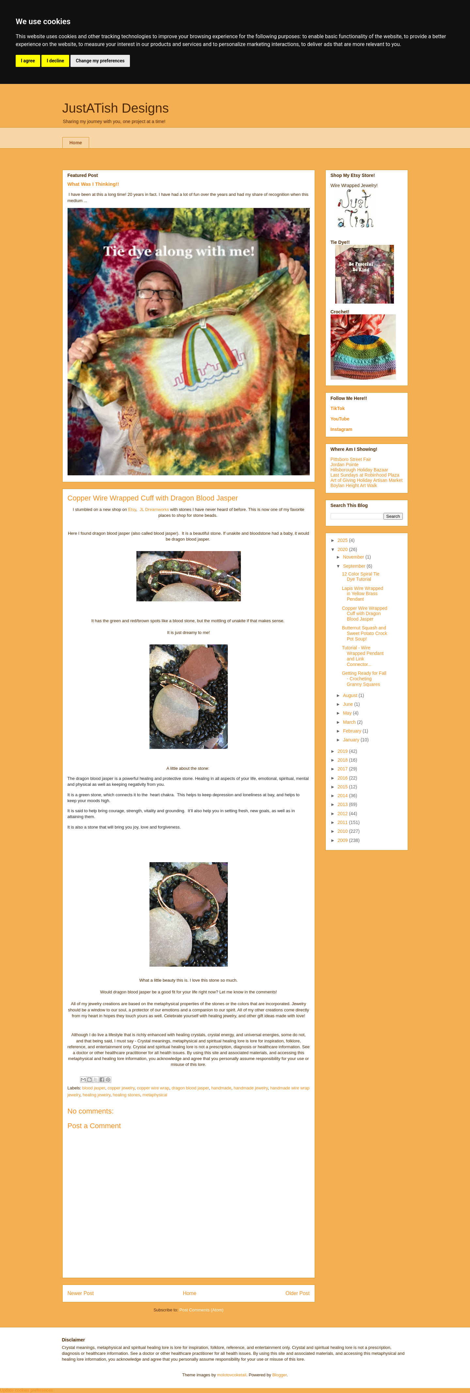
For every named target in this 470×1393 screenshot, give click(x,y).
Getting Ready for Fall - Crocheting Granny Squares (364, 679)
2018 (343, 760)
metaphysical (155, 1094)
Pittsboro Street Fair (351, 459)
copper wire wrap (153, 1087)
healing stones (126, 1094)
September (355, 566)
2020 (343, 549)
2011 (343, 822)
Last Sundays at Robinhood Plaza (365, 475)
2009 (343, 840)
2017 (343, 768)
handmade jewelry (251, 1087)
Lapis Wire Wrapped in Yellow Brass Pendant (362, 594)
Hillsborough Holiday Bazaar (359, 469)
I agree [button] (28, 60)
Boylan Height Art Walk (354, 485)
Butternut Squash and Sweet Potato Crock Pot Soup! (364, 633)
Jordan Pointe (345, 464)
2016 (343, 778)
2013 (343, 804)
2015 (343, 786)
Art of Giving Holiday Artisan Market (367, 480)
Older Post (298, 1293)
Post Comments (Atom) (202, 1309)
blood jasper (93, 1087)
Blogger (279, 1374)
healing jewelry (96, 1094)
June (348, 704)
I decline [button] (55, 60)
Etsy (132, 509)
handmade (221, 1087)
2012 (343, 813)
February (353, 731)
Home (76, 142)
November (354, 557)
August (350, 695)
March (350, 722)
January (352, 739)
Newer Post (81, 1293)
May (348, 713)
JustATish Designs (115, 108)
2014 (343, 795)
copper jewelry (120, 1087)
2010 (343, 831)
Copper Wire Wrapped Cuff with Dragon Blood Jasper (364, 614)
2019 (343, 751)
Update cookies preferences (26, 1390)
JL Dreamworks (154, 509)
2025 (343, 540)
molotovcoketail (231, 1374)
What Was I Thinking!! (93, 184)
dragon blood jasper (190, 1087)
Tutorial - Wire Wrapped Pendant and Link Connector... (363, 656)
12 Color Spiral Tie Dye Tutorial (360, 576)
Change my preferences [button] (100, 60)
